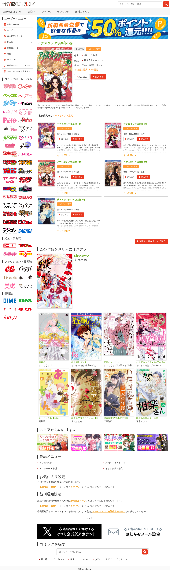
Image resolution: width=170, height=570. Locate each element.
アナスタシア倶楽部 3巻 (69, 163)
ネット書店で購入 (114, 470)
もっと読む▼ (63, 157)
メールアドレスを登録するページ (108, 513)
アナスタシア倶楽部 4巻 (135, 163)
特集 (72, 561)
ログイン (74, 489)
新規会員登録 (13, 24)
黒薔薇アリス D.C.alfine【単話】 (86, 419)
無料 (97, 561)
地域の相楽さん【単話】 (148, 419)
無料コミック (82, 11)
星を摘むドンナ (79, 364)
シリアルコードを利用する (18, 71)
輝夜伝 (42, 364)
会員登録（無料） (48, 489)
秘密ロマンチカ (111, 364)
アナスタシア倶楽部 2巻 (135, 125)
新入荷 (32, 11)
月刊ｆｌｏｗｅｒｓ (94, 60)
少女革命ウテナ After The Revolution (151, 364)
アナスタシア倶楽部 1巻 (69, 125)
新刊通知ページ (78, 502)
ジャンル (46, 11)
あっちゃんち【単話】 (50, 419)
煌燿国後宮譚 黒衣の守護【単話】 (119, 419)
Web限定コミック (13, 11)
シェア (89, 519)
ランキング (63, 11)
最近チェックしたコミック (118, 561)
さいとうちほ (90, 55)
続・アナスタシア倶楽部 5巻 (71, 201)
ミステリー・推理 (48, 470)
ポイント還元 (94, 49)
